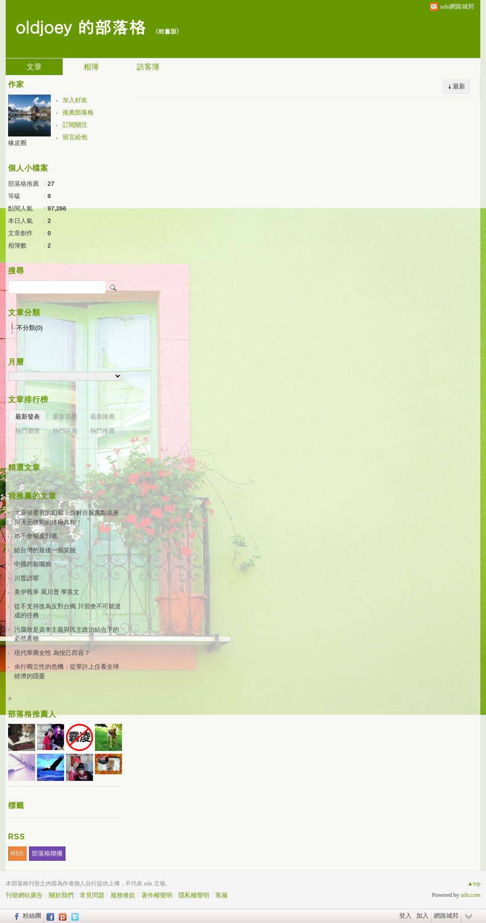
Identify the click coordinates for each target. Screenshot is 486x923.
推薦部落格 (78, 112)
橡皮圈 (17, 142)
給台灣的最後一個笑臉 (45, 550)
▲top (473, 883)
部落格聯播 (47, 853)
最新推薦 (102, 416)
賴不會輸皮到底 (35, 535)
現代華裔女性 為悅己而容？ (52, 652)
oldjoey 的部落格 (80, 26)
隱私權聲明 (193, 895)
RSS (17, 853)
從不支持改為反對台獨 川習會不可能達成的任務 (67, 611)
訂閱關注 (75, 124)
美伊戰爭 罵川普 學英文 (46, 592)
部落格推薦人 (32, 714)
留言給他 (75, 137)
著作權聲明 (156, 895)
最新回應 (65, 416)
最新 (459, 86)
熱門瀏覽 (27, 430)
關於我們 (61, 895)
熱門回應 (65, 430)
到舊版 (167, 31)
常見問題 (92, 895)
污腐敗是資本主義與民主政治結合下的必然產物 (66, 634)
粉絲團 (32, 915)
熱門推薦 (102, 430)
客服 (221, 895)
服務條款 (123, 895)
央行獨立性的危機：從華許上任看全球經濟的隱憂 (66, 671)
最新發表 (27, 416)
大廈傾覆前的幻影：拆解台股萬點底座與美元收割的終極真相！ (66, 517)
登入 (405, 915)
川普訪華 (26, 578)
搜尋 (113, 287)
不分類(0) (30, 327)
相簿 (91, 67)
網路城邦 (446, 915)
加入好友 (75, 100)
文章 (34, 67)
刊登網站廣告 (24, 895)
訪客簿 (148, 67)
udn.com (470, 895)
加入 (422, 915)
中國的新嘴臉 (32, 563)
